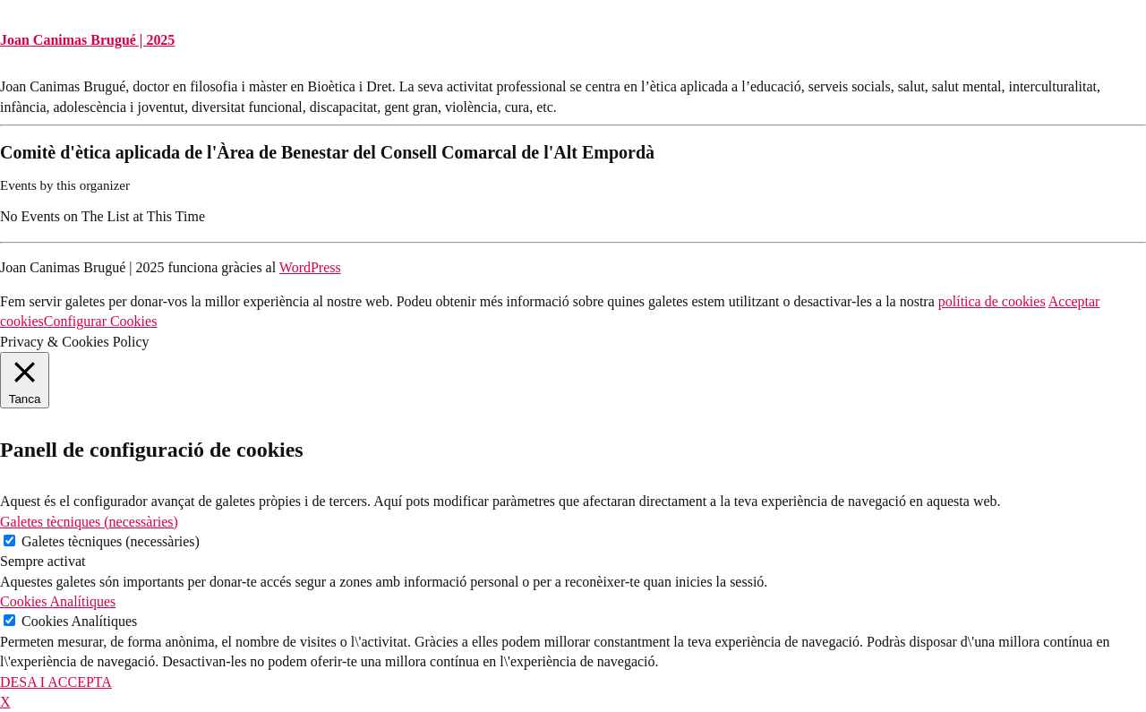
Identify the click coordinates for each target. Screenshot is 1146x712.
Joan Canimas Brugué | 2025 (87, 39)
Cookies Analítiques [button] (57, 601)
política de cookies (992, 301)
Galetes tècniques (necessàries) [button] (89, 521)
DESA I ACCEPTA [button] (56, 682)
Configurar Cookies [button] (101, 321)
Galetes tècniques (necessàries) (110, 541)
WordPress (310, 267)
